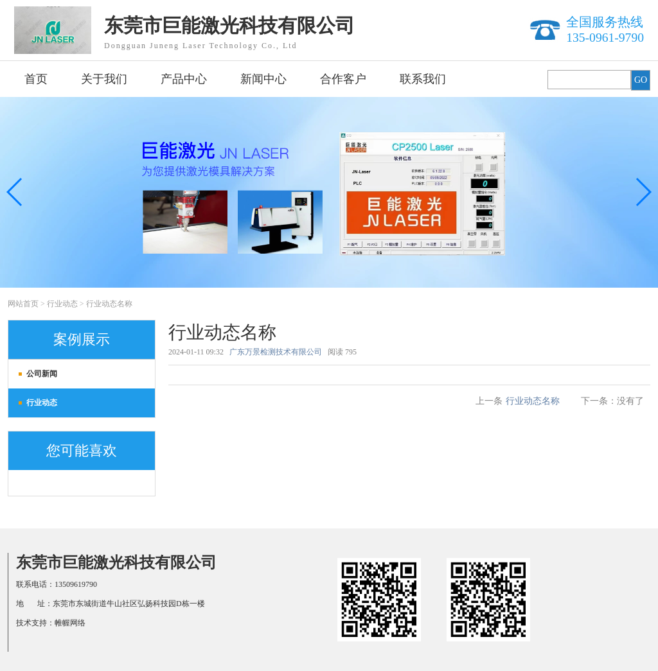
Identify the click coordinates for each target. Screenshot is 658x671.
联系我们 (423, 79)
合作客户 (343, 79)
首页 (36, 79)
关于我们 (104, 79)
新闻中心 (263, 79)
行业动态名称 (109, 303)
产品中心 (184, 79)
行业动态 (62, 303)
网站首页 (23, 303)
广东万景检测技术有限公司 (275, 351)
